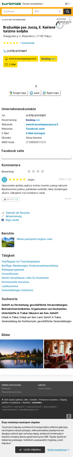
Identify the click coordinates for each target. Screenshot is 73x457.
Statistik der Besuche (16, 212)
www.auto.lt (19, 407)
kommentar (27, 43)
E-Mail (10, 64)
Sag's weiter (10, 220)
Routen (48, 388)
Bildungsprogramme (13, 269)
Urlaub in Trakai (10, 317)
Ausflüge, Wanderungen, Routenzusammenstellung (30, 265)
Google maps (18, 93)
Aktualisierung (12, 216)
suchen (67, 11)
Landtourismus (10, 286)
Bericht (68, 198)
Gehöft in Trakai (52, 317)
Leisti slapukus (30, 449)
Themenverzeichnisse (12, 392)
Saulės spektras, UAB (18, 400)
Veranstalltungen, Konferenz (17, 290)
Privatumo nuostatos (48, 400)
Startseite (6, 388)
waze (34, 93)
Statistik (26, 403)
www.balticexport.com (29, 410)
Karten (41, 385)
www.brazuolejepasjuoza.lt (20, 58)
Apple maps (51, 93)
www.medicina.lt (9, 410)
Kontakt (33, 400)
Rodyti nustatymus (58, 450)
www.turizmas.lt (34, 407)
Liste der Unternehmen (13, 20)
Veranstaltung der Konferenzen (19, 321)
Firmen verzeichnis (33, 4)
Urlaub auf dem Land (31, 317)
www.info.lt (7, 407)
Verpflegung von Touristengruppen (21, 261)
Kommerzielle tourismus (15, 282)
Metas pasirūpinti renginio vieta (34, 239)
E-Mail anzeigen (35, 133)
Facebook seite (35, 128)
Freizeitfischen (10, 273)
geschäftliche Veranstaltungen (54, 321)
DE (67, 4)
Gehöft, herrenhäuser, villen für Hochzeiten (25, 277)
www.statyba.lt (50, 407)
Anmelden (37, 403)
